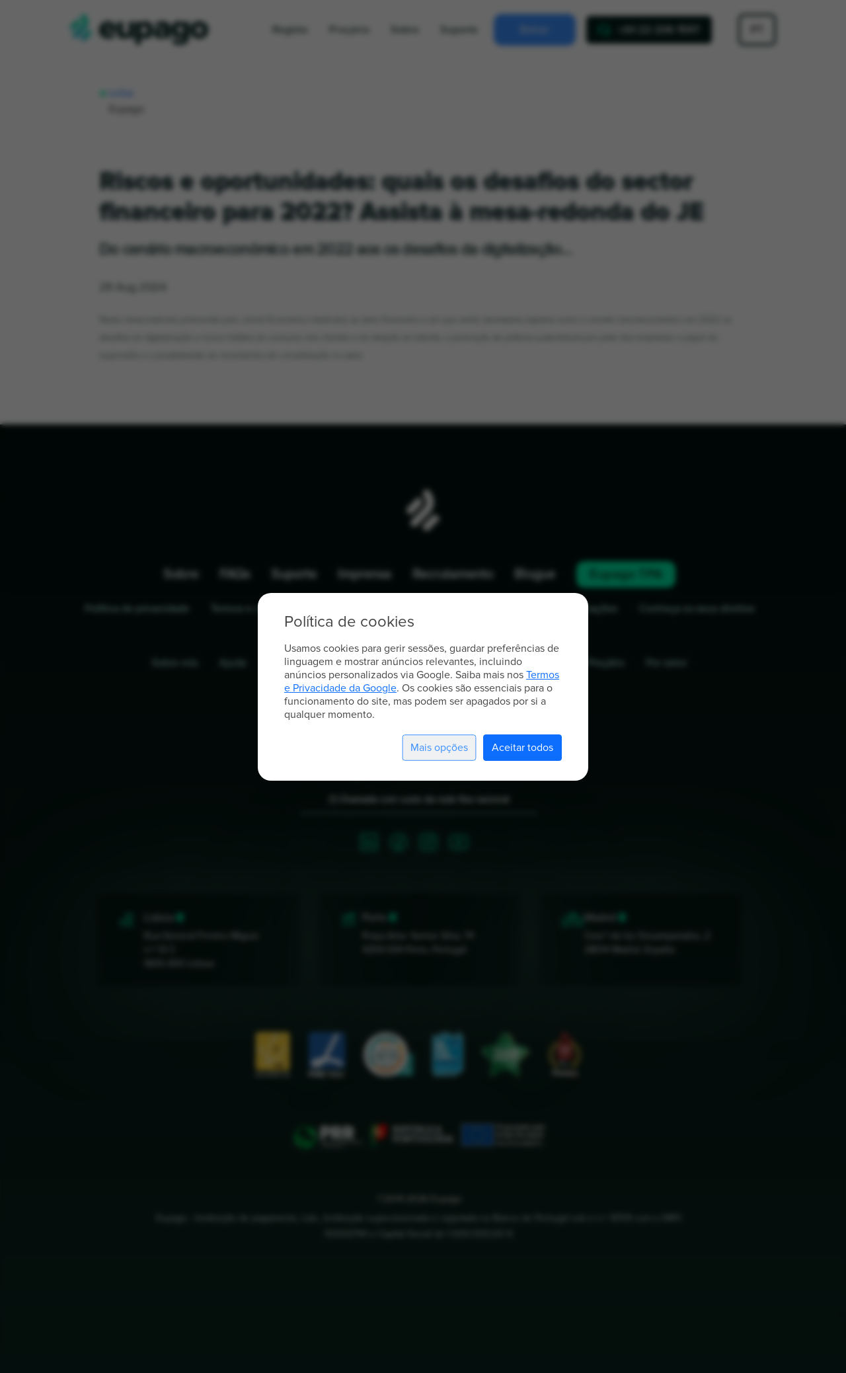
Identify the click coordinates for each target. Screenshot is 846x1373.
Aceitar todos (522, 747)
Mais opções (438, 747)
